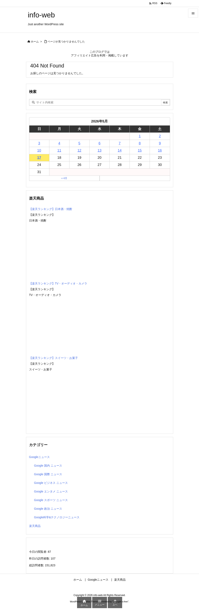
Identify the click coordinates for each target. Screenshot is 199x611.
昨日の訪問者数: (40, 558)
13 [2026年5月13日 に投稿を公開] (99, 150)
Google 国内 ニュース (48, 465)
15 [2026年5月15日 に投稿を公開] (140, 150)
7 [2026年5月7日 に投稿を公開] (120, 143)
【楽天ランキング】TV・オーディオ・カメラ (58, 283)
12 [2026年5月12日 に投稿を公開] (79, 150)
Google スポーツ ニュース (51, 500)
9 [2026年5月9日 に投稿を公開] (160, 143)
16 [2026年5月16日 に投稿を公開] (160, 150)
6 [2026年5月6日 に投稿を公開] (99, 143)
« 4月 (64, 178)
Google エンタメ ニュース (51, 491)
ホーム (35, 41)
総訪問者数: (37, 565)
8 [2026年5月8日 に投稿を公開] (140, 143)
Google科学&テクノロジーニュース (57, 517)
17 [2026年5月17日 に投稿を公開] (39, 158)
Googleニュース (39, 457)
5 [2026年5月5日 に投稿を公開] (79, 143)
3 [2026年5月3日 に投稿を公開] (39, 143)
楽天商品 (35, 526)
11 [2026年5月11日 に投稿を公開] (59, 150)
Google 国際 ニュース (48, 474)
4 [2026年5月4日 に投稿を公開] (59, 143)
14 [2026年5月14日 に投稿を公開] (120, 150)
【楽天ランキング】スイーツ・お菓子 (53, 358)
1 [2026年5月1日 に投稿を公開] (140, 136)
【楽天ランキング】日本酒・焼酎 (50, 209)
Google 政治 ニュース (48, 508)
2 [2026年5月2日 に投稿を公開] (160, 136)
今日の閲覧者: (38, 551)
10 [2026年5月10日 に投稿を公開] (39, 150)
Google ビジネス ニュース (51, 482)
